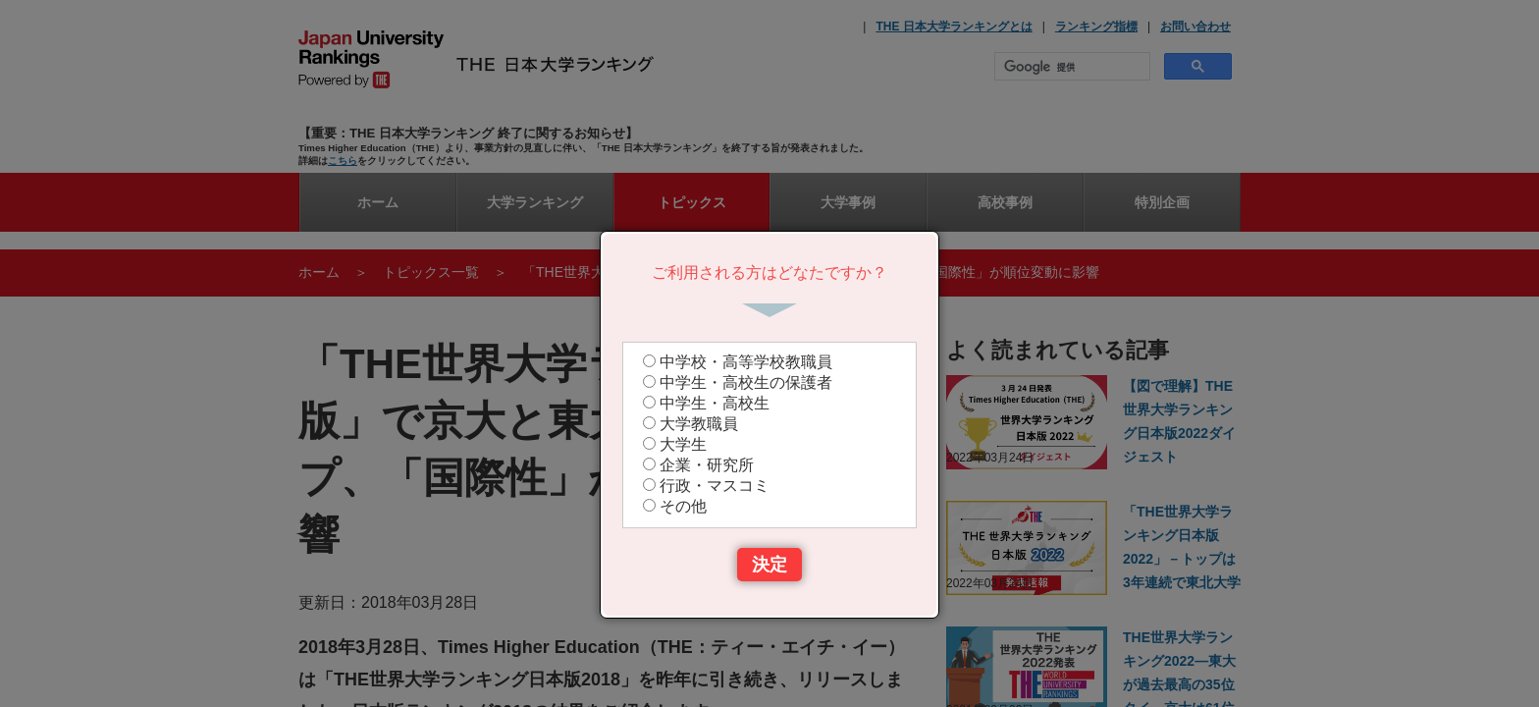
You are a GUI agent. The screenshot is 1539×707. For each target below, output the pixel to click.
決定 (769, 564)
